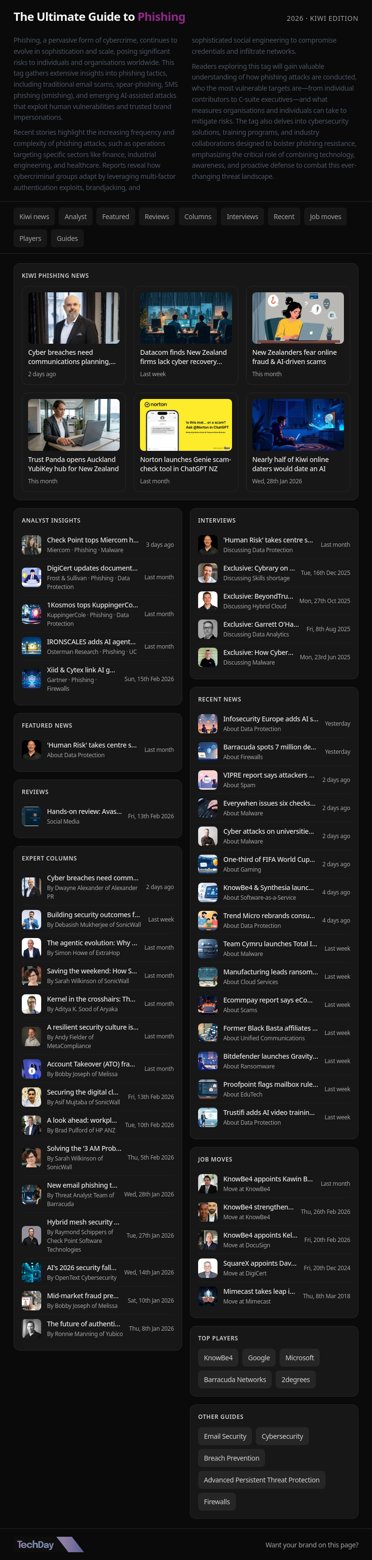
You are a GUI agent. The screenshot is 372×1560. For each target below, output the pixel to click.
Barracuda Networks (235, 1379)
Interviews (242, 216)
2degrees (295, 1379)
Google (259, 1357)
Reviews (157, 216)
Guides (67, 238)
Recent (284, 216)
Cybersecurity (282, 1436)
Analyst (75, 216)
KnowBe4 (218, 1357)
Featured (115, 216)
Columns (198, 216)
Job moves (325, 216)
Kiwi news (34, 216)
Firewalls (217, 1501)
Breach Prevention (231, 1458)
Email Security (225, 1436)
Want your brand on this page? (311, 1544)
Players (30, 238)
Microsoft (299, 1357)
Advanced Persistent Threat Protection (262, 1479)
